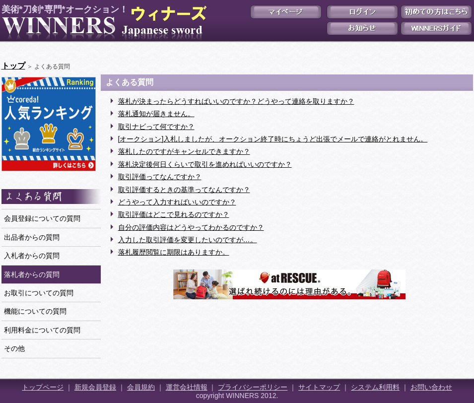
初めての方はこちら (436, 12)
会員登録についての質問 (42, 218)
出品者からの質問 (32, 237)
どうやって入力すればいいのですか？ (177, 202)
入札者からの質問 (32, 256)
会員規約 (141, 387)
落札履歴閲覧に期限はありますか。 (173, 252)
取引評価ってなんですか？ (160, 177)
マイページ (286, 12)
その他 (14, 348)
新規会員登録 (95, 387)
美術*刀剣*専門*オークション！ (102, 23)
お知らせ (362, 28)
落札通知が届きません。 (156, 114)
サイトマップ (319, 387)
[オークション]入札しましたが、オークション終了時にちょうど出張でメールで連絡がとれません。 (273, 139)
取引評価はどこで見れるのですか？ (173, 214)
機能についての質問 (35, 311)
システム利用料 (375, 387)
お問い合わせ (431, 387)
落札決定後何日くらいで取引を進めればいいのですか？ (205, 164)
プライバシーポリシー (252, 387)
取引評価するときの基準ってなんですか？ (184, 190)
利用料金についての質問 (42, 330)
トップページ (43, 387)
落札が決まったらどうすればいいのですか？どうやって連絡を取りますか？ (236, 101)
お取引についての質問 (38, 293)
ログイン (362, 12)
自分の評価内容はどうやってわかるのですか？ (191, 227)
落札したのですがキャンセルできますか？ (184, 151)
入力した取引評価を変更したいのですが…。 (187, 240)
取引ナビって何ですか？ (156, 127)
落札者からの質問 (32, 274)
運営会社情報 (186, 387)
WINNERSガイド (436, 28)
